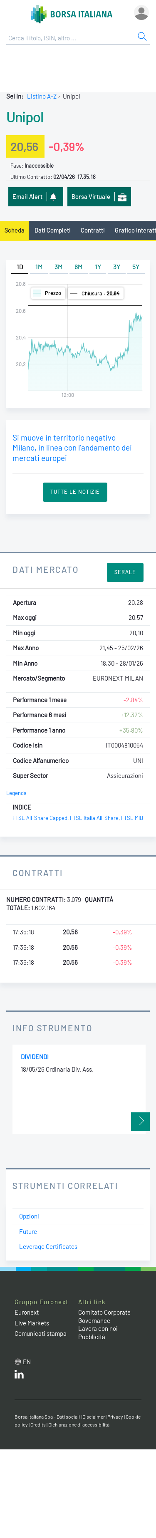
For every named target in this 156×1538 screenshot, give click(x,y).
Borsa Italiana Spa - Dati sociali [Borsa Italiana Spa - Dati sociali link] (47, 1416)
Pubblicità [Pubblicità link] (91, 1336)
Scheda (15, 230)
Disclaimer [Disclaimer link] (93, 1416)
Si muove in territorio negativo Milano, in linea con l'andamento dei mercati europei (72, 448)
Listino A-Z (42, 96)
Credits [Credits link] (38, 1424)
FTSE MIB (132, 818)
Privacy (115, 1416)
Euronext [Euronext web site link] (27, 1312)
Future (28, 1231)
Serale (125, 572)
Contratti (93, 230)
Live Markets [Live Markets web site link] (32, 1323)
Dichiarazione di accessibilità (78, 1424)
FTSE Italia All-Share (94, 818)
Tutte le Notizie (75, 491)
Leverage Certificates (48, 1246)
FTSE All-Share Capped (39, 818)
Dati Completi (53, 230)
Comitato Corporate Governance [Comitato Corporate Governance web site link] (104, 1316)
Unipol (24, 116)
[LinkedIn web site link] (19, 1376)
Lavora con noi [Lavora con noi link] (98, 1328)
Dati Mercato (45, 569)
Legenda (16, 793)
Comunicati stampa (41, 1333)
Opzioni (29, 1216)
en (27, 1361)
